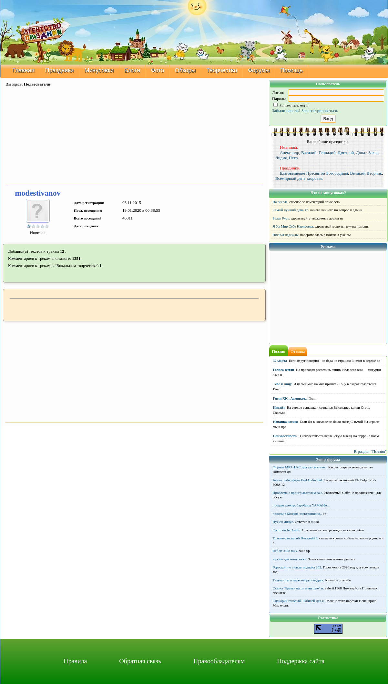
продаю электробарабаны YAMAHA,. (301, 505)
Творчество (221, 70)
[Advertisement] (134, 136)
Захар (374, 152)
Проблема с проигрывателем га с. (298, 493)
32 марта (280, 360)
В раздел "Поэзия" (370, 451)
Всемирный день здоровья (298, 178)
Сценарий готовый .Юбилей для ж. (299, 601)
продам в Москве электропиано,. (297, 514)
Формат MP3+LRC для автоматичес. (300, 467)
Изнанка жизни (285, 422)
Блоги (132, 70)
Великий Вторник (366, 173)
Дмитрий (346, 152)
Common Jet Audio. (287, 530)
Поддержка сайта (300, 661)
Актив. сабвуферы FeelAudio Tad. (298, 480)
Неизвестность (285, 436)
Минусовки (99, 70)
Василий (309, 152)
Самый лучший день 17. (291, 210)
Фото (157, 70)
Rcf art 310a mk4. (285, 551)
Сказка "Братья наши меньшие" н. (298, 588)
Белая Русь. (281, 218)
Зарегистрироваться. (319, 110)
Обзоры (185, 70)
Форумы (259, 70)
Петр (293, 157)
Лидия (281, 157)
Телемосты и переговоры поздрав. (298, 580)
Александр (289, 152)
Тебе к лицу (282, 384)
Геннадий (327, 152)
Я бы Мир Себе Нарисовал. (293, 226)
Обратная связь (140, 661)
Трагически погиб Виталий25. (295, 538)
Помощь (291, 70)
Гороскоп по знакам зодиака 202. (297, 567)
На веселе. (281, 202)
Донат (361, 152)
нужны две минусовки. (290, 559)
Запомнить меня (291, 105)
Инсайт (279, 407)
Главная (23, 70)
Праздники (59, 70)
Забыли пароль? (286, 110)
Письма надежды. (286, 235)
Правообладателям (219, 661)
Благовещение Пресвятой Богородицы (314, 173)
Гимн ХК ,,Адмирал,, (290, 398)
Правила (75, 661)
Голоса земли (283, 370)
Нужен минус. (283, 522)
